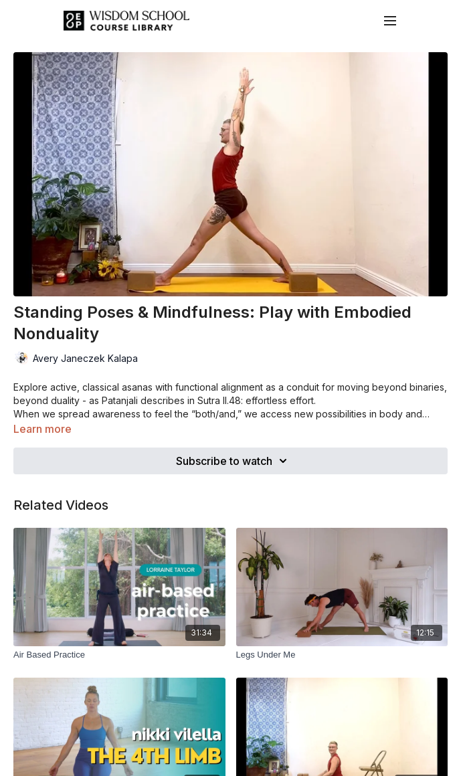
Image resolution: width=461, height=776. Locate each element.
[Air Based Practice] (119, 655)
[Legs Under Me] (342, 655)
